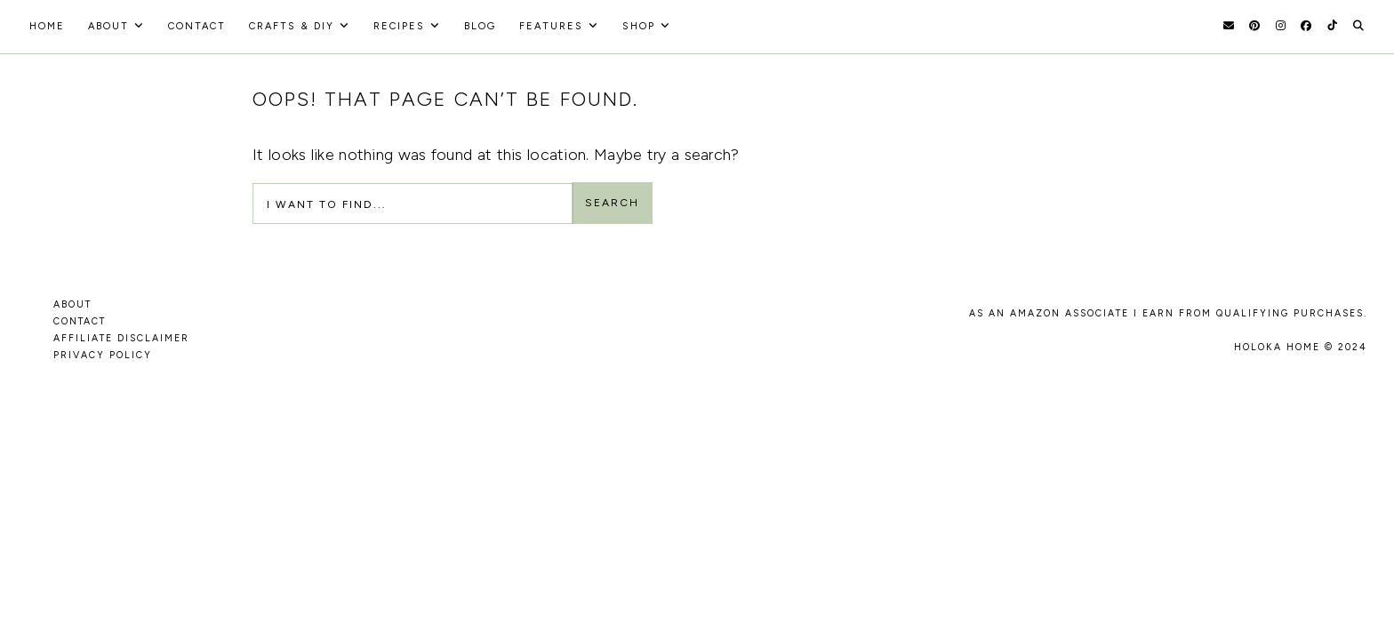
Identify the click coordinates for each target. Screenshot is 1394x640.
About (108, 26)
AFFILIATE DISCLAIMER (121, 338)
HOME (47, 26)
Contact (197, 26)
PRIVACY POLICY (102, 355)
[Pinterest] (1254, 26)
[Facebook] (1306, 26)
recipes (399, 26)
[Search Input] (412, 203)
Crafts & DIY (291, 26)
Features (551, 26)
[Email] (1228, 26)
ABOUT (72, 304)
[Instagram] (1281, 26)
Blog (480, 26)
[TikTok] (1332, 26)
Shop (638, 26)
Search (612, 202)
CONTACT (79, 321)
